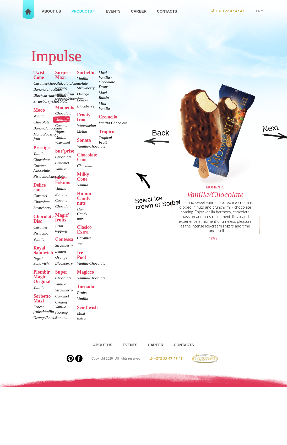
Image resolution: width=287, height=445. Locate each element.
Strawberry (40, 208)
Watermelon (84, 125)
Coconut (62, 125)
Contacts (167, 11)
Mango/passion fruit (40, 136)
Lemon (60, 251)
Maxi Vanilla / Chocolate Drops (105, 79)
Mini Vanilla (104, 105)
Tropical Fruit (105, 139)
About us (51, 11)
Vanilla (39, 116)
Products (83, 11)
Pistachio (40, 233)
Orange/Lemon (40, 318)
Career (139, 11)
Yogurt (60, 131)
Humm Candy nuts (82, 214)
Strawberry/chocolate (40, 101)
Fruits (82, 293)
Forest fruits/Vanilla (40, 309)
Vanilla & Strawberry (84, 83)
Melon (82, 131)
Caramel (40, 196)
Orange (61, 257)
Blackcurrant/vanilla (40, 95)
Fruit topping (61, 228)
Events (113, 11)
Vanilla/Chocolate (62, 119)
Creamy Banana (61, 315)
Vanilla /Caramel (62, 139)
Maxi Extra (81, 315)
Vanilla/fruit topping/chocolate (62, 96)
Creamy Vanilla (61, 304)
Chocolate (40, 122)
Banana (61, 194)
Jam (80, 244)
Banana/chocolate (40, 89)
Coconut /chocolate (40, 168)
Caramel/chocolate (40, 83)
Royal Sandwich (40, 261)
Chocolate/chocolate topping (62, 85)
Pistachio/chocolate (40, 176)
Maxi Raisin (104, 95)
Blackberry (62, 263)
